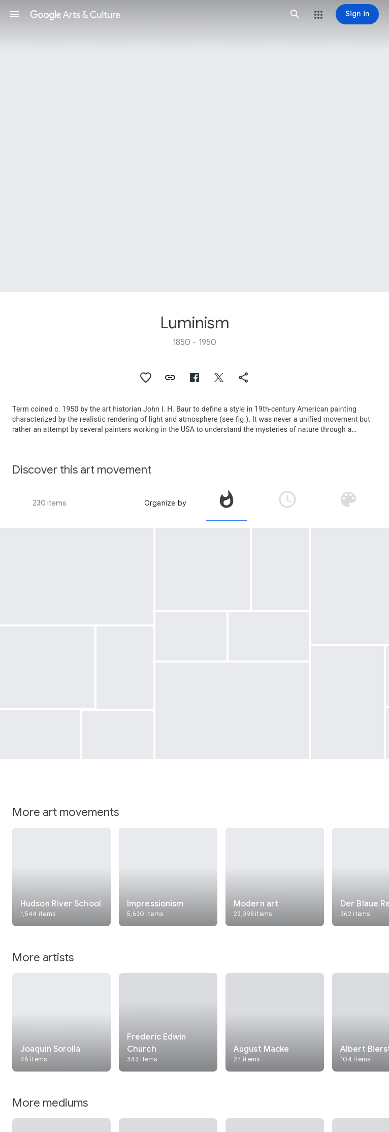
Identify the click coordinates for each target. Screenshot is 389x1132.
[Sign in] (357, 14)
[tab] (226, 503)
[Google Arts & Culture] (154, 14)
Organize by (165, 503)
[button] (14, 14)
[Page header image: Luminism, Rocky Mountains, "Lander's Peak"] (194, 146)
